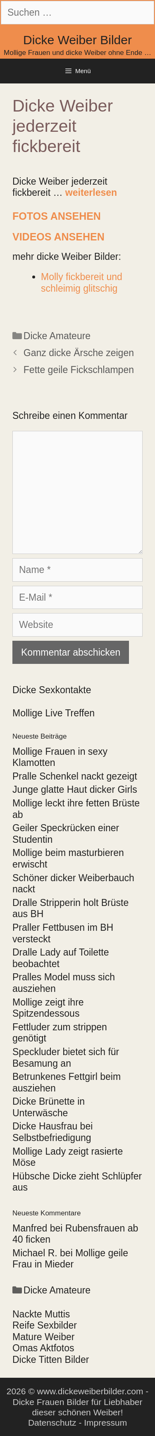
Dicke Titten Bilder (50, 1359)
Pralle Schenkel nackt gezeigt (74, 776)
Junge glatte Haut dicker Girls (74, 789)
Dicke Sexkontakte (51, 690)
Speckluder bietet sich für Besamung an (65, 1057)
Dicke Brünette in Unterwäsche (48, 1107)
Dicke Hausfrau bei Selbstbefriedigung (52, 1132)
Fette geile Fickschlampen (79, 369)
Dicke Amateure (57, 335)
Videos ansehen (58, 237)
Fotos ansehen (56, 216)
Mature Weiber (43, 1336)
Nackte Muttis (41, 1314)
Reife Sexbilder (44, 1325)
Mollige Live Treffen (53, 713)
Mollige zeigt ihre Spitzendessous (48, 1008)
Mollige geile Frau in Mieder (70, 1259)
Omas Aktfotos (43, 1348)
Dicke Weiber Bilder (77, 40)
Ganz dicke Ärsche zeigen (79, 352)
